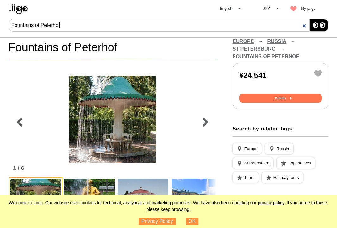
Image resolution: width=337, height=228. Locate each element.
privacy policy (271, 202)
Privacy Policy (157, 221)
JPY (266, 8)
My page (308, 8)
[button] (247, 149)
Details (280, 98)
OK (192, 221)
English (226, 8)
